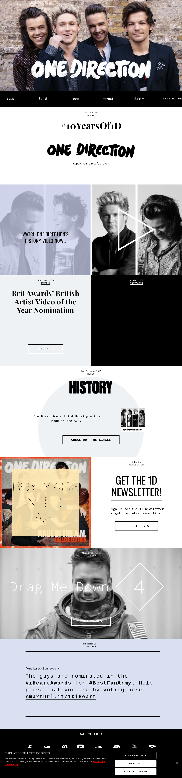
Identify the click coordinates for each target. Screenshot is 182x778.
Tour (75, 99)
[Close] (177, 762)
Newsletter (136, 464)
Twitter (91, 646)
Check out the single (91, 440)
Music (10, 99)
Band (42, 98)
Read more (45, 349)
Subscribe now (136, 526)
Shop (139, 99)
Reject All (135, 763)
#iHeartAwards (49, 683)
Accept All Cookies (135, 771)
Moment (45, 464)
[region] (91, 763)
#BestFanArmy (110, 683)
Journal (107, 99)
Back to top (91, 734)
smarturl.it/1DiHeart (61, 697)
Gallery (91, 555)
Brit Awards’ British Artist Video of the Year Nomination (45, 301)
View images (91, 621)
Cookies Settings (135, 755)
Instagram (136, 283)
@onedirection (37, 669)
